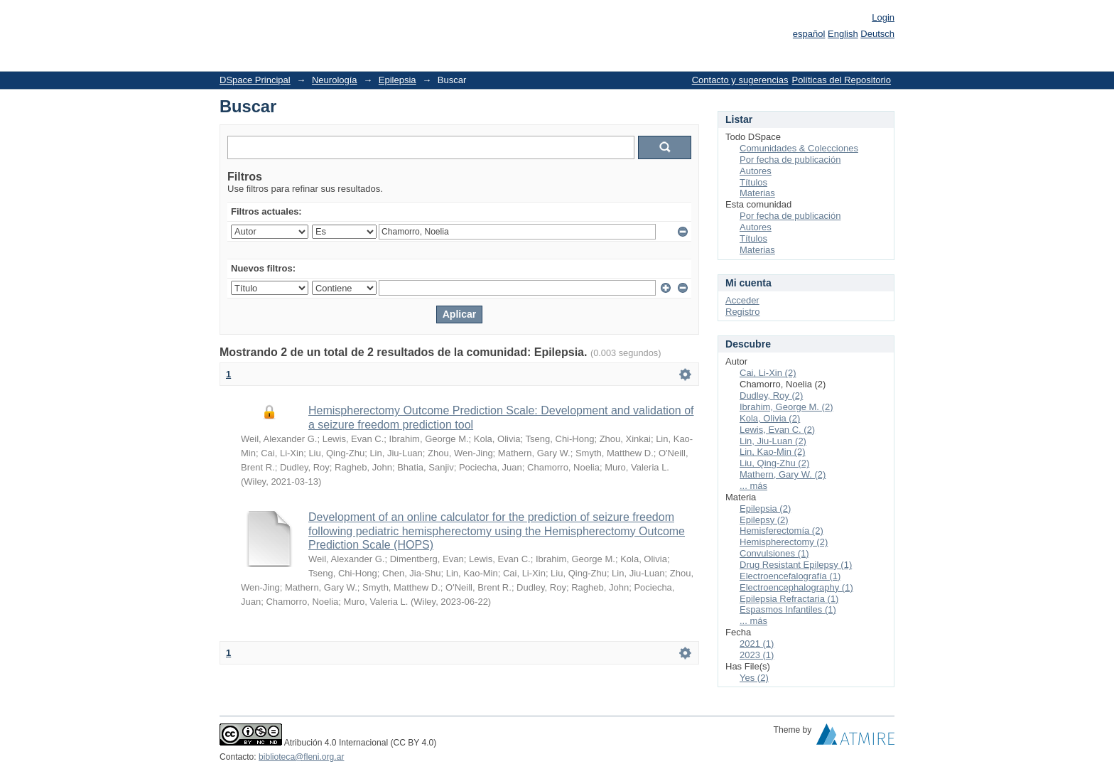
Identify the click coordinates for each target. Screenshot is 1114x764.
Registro (742, 311)
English (843, 33)
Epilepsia (397, 80)
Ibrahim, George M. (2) (786, 407)
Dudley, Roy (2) (771, 395)
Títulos (753, 182)
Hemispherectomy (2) (784, 542)
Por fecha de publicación (790, 159)
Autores (756, 171)
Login (883, 17)
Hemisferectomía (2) (781, 530)
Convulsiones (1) (774, 553)
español (809, 33)
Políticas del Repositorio (841, 80)
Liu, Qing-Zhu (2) (774, 463)
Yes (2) (754, 677)
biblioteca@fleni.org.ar (301, 757)
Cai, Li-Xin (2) (768, 372)
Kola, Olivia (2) (770, 418)
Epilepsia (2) (765, 508)
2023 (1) (757, 655)
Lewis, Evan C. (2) (777, 429)
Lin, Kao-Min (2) (772, 451)
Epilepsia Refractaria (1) (789, 598)
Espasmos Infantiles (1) (788, 609)
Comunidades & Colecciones (799, 148)
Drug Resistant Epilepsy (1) (796, 564)
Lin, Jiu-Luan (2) (773, 441)
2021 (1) (757, 643)
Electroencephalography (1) (796, 587)
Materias (757, 193)
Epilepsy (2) (764, 520)
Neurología (334, 80)
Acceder (742, 300)
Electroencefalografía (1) (790, 576)
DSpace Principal (255, 80)
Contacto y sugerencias (740, 80)
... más (753, 485)
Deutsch (877, 33)
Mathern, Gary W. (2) (783, 474)
